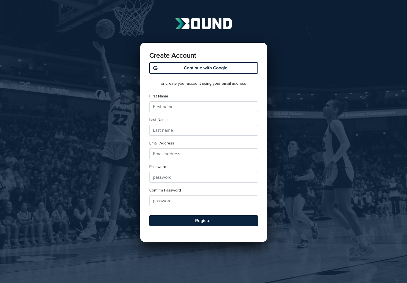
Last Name (158, 119)
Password (157, 166)
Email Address (161, 143)
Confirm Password (165, 190)
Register (203, 221)
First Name (158, 96)
